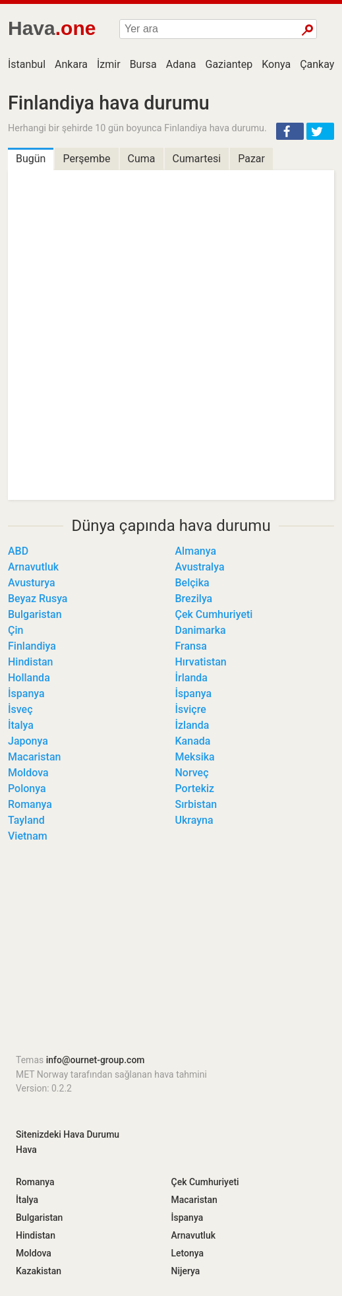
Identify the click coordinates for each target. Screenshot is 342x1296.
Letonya (187, 1253)
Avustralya (200, 567)
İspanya (26, 693)
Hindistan (30, 662)
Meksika (195, 757)
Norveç (192, 772)
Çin (15, 630)
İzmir (109, 64)
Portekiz (195, 788)
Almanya (196, 551)
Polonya (27, 788)
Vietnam (27, 836)
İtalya (21, 725)
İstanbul (26, 64)
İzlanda (192, 725)
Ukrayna (194, 820)
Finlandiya (32, 646)
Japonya (28, 741)
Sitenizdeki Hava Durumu (67, 1134)
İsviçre (190, 709)
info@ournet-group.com (95, 1060)
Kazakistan (38, 1271)
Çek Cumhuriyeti (214, 614)
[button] (290, 131)
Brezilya (194, 598)
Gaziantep (229, 64)
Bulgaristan (35, 614)
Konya (276, 64)
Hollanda (29, 677)
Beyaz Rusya (37, 598)
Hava (26, 1149)
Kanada (193, 741)
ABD (18, 551)
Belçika (192, 582)
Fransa (191, 646)
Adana (181, 64)
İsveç (20, 709)
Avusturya (31, 582)
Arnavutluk (33, 567)
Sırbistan (196, 804)
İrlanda (191, 677)
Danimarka (200, 630)
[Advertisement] (171, 952)
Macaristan (34, 757)
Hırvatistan (201, 662)
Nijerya (185, 1271)
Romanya (30, 804)
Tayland (26, 820)
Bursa (143, 64)
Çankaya (320, 64)
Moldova (28, 772)
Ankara (71, 64)
